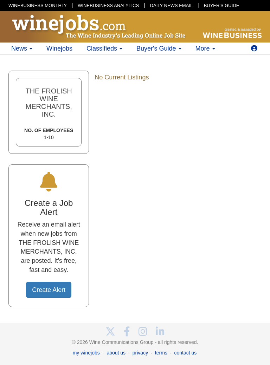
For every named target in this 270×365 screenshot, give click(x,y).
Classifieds (104, 48)
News (21, 48)
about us (116, 353)
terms (161, 353)
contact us (185, 353)
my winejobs (86, 353)
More (205, 48)
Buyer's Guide (158, 48)
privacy (140, 353)
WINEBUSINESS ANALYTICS (108, 5)
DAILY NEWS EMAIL (171, 5)
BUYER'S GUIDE (221, 5)
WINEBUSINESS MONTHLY (37, 5)
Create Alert (48, 289)
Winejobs (59, 48)
